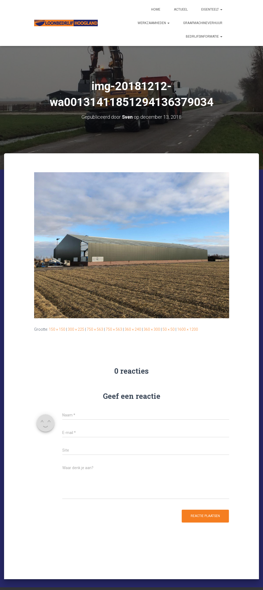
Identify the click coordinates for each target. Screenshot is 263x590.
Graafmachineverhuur (202, 23)
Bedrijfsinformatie (204, 36)
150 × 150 (57, 329)
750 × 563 (95, 329)
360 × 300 (152, 329)
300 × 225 (76, 329)
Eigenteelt (211, 9)
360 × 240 (133, 329)
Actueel (181, 9)
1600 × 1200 (187, 329)
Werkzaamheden (154, 23)
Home (155, 9)
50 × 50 (169, 329)
